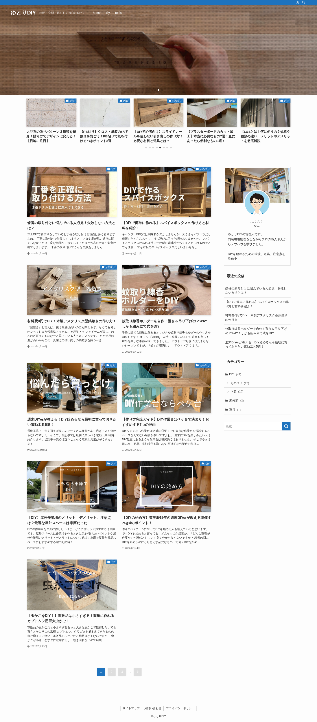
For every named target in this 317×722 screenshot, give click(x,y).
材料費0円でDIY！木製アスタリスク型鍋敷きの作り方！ (256, 317)
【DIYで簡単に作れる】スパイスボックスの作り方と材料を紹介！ (257, 304)
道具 (235, 409)
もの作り (240, 383)
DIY (235, 374)
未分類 (236, 400)
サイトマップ (131, 708)
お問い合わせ (152, 708)
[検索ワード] (257, 426)
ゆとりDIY (23, 12)
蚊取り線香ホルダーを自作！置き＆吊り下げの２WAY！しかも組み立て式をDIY (256, 331)
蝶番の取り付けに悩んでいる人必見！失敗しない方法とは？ (256, 291)
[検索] (303, 2)
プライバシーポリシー (180, 708)
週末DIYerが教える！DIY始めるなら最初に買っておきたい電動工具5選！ (256, 344)
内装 (237, 391)
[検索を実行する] (286, 426)
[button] (155, 90)
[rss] (298, 2)
